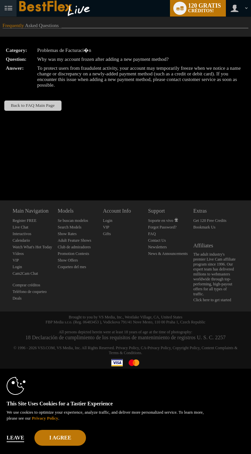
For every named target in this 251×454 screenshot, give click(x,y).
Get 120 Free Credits (209, 220)
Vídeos (18, 253)
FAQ (152, 233)
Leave (15, 437)
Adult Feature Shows (74, 240)
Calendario (21, 240)
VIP (16, 260)
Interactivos (22, 233)
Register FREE (24, 220)
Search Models (70, 227)
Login (17, 267)
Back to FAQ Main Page (33, 105)
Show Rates (67, 233)
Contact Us (157, 240)
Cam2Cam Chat (25, 273)
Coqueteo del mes (72, 267)
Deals (17, 298)
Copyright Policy (186, 348)
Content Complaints (217, 348)
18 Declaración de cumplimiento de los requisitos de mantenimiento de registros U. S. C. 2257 (125, 337)
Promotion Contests (73, 253)
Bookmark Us (204, 227)
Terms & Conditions (125, 353)
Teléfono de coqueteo (30, 291)
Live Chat (20, 227)
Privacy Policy (127, 348)
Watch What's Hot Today (32, 247)
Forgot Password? (162, 227)
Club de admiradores (74, 247)
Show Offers (68, 260)
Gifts (107, 233)
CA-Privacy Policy (156, 348)
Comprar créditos (26, 285)
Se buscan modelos (73, 220)
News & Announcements (168, 253)
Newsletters (157, 247)
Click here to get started (212, 300)
